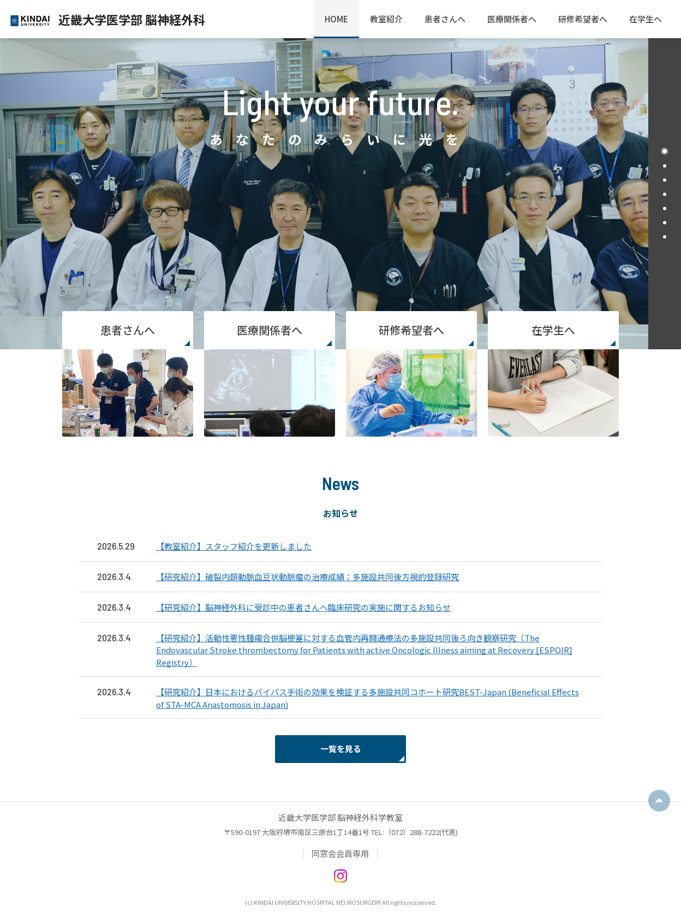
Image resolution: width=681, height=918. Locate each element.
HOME (336, 19)
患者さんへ (445, 19)
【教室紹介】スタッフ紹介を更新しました (234, 546)
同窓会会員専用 (340, 853)
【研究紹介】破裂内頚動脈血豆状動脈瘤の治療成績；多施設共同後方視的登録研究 (307, 576)
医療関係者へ (511, 19)
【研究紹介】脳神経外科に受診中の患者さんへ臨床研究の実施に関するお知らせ (303, 607)
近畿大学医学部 (131, 19)
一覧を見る (340, 748)
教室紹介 (386, 19)
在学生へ (645, 19)
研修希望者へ (582, 19)
